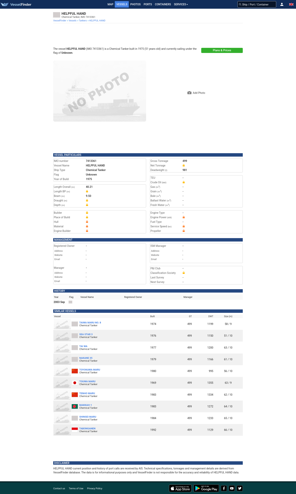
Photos (135, 4)
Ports (148, 4)
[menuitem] (60, 20)
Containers (163, 4)
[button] (282, 4)
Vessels (121, 4)
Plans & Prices (222, 50)
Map (110, 4)
